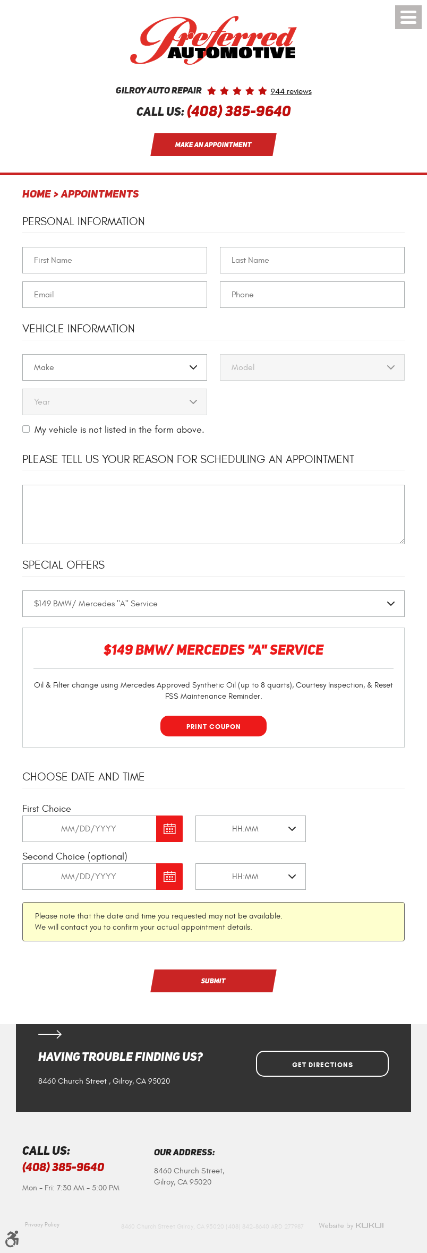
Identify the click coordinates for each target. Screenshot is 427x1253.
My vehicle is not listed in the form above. (119, 429)
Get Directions (322, 1064)
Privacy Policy (42, 1224)
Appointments (100, 195)
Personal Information (83, 221)
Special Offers (63, 565)
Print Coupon (213, 726)
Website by (351, 1226)
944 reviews (291, 92)
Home (36, 195)
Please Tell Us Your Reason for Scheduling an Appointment (188, 459)
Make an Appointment (214, 144)
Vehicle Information (78, 329)
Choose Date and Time (83, 777)
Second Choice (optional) (74, 856)
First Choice (46, 808)
